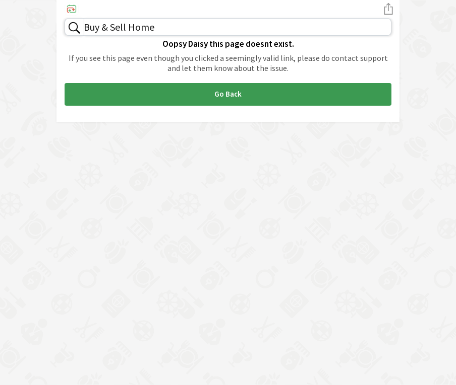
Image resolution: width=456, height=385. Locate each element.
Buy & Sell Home (119, 27)
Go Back (228, 94)
